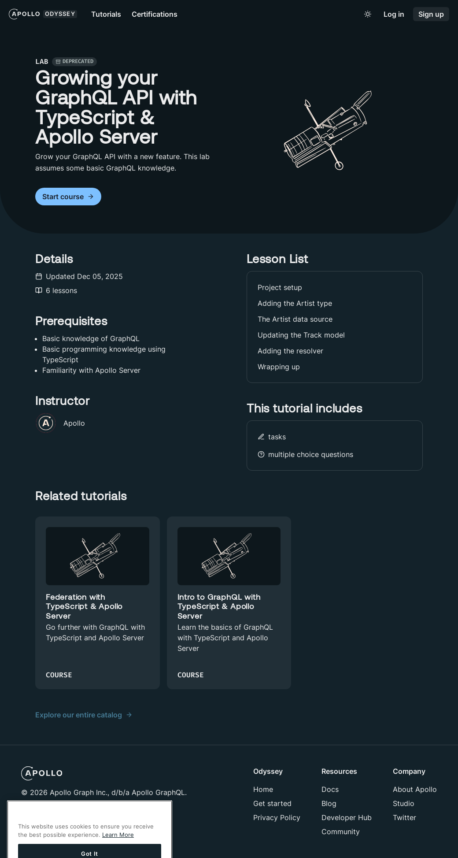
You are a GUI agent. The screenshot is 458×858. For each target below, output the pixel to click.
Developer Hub (346, 817)
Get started (272, 803)
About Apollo (415, 789)
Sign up (431, 14)
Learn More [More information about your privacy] (118, 843)
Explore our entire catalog (84, 714)
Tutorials (106, 14)
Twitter (404, 817)
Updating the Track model (301, 335)
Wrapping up (279, 366)
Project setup (280, 287)
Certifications (154, 14)
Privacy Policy (276, 817)
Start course (68, 197)
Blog (328, 803)
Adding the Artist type (295, 303)
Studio (403, 803)
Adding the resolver (290, 350)
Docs (330, 789)
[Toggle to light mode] (368, 14)
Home (263, 789)
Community (340, 831)
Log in (394, 14)
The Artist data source (295, 319)
